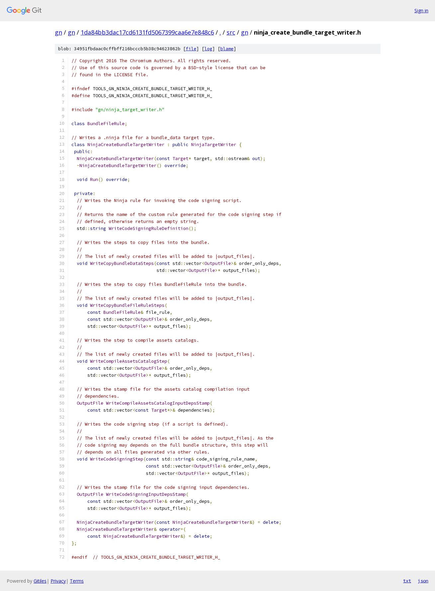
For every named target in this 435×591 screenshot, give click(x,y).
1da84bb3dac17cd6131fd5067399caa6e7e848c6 (147, 32)
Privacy (58, 581)
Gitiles (40, 581)
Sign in (421, 10)
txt (407, 581)
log (208, 49)
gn (58, 32)
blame (227, 49)
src (231, 32)
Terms (77, 581)
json (423, 581)
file (191, 49)
